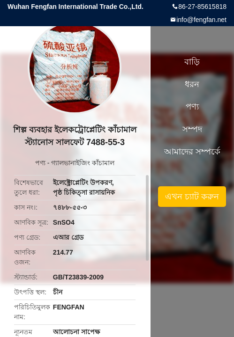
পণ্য (40, 163)
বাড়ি (192, 61)
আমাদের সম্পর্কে (192, 151)
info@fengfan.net (201, 19)
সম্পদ (192, 129)
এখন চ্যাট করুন (192, 196)
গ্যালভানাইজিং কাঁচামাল (82, 163)
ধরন (192, 84)
